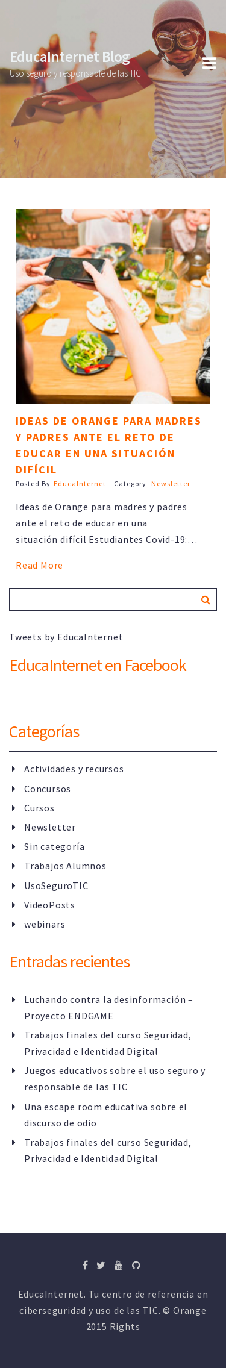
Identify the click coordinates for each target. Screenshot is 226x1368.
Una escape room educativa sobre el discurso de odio (105, 1115)
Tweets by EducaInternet (66, 637)
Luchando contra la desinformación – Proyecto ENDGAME (108, 1007)
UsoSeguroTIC (56, 885)
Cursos (39, 808)
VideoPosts (49, 905)
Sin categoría (54, 846)
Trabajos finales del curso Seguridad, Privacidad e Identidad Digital (108, 1043)
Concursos (47, 788)
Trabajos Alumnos (65, 866)
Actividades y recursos (74, 769)
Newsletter (170, 483)
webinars (44, 924)
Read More (39, 565)
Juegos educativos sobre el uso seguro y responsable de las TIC (115, 1078)
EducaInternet (80, 483)
